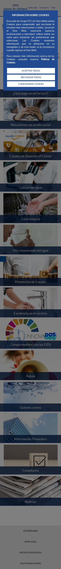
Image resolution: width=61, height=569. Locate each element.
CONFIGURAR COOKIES (31, 84)
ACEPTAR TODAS (31, 70)
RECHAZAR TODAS (31, 77)
